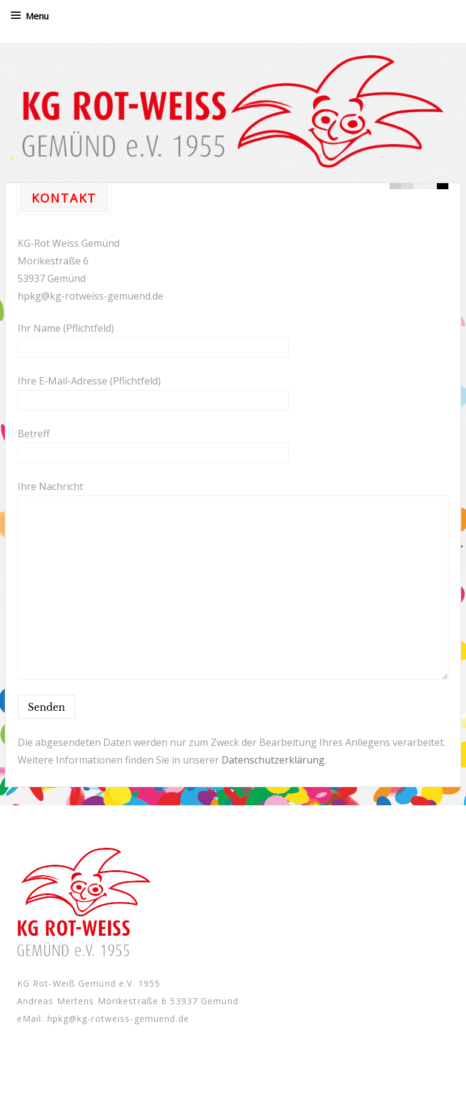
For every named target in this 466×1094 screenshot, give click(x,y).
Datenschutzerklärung (273, 760)
